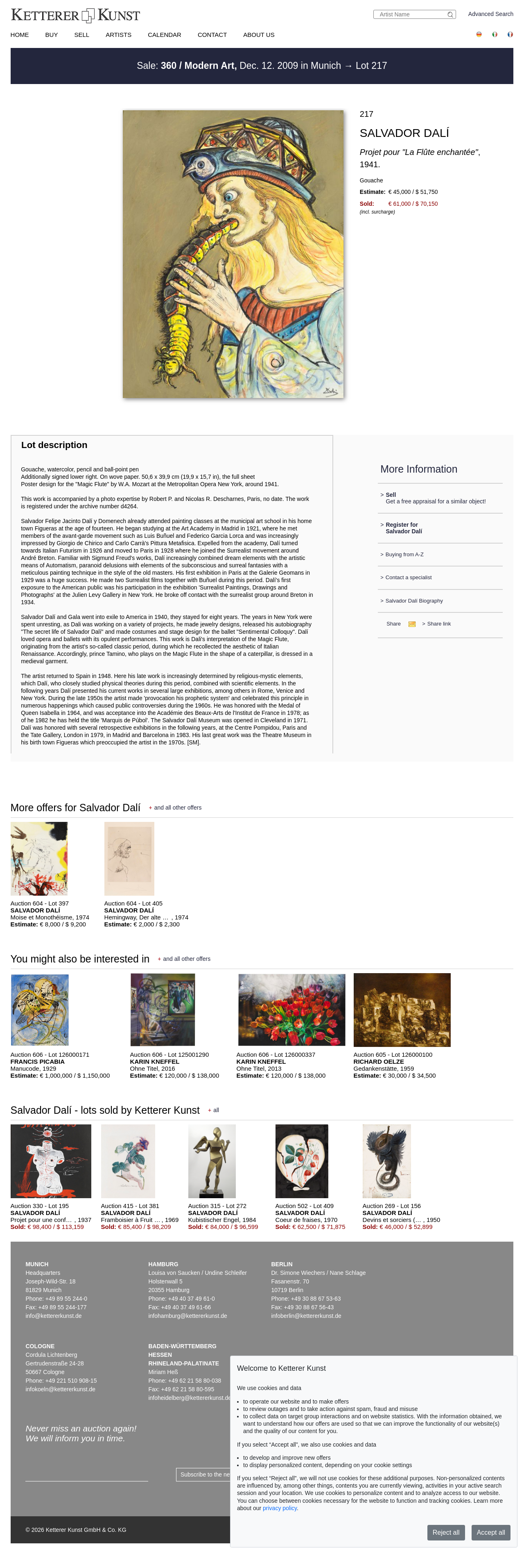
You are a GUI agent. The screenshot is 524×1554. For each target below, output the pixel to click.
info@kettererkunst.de (53, 1316)
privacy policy (280, 1508)
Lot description (54, 445)
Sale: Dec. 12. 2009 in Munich (240, 65)
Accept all (491, 1532)
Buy (51, 34)
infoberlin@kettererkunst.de (306, 1316)
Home (20, 34)
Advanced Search (491, 14)
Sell (81, 34)
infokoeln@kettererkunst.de (60, 1389)
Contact (212, 34)
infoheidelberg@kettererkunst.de (189, 1398)
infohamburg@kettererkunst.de (187, 1316)
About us (258, 34)
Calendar (164, 34)
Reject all (446, 1532)
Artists (118, 34)
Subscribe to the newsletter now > (224, 1474)
